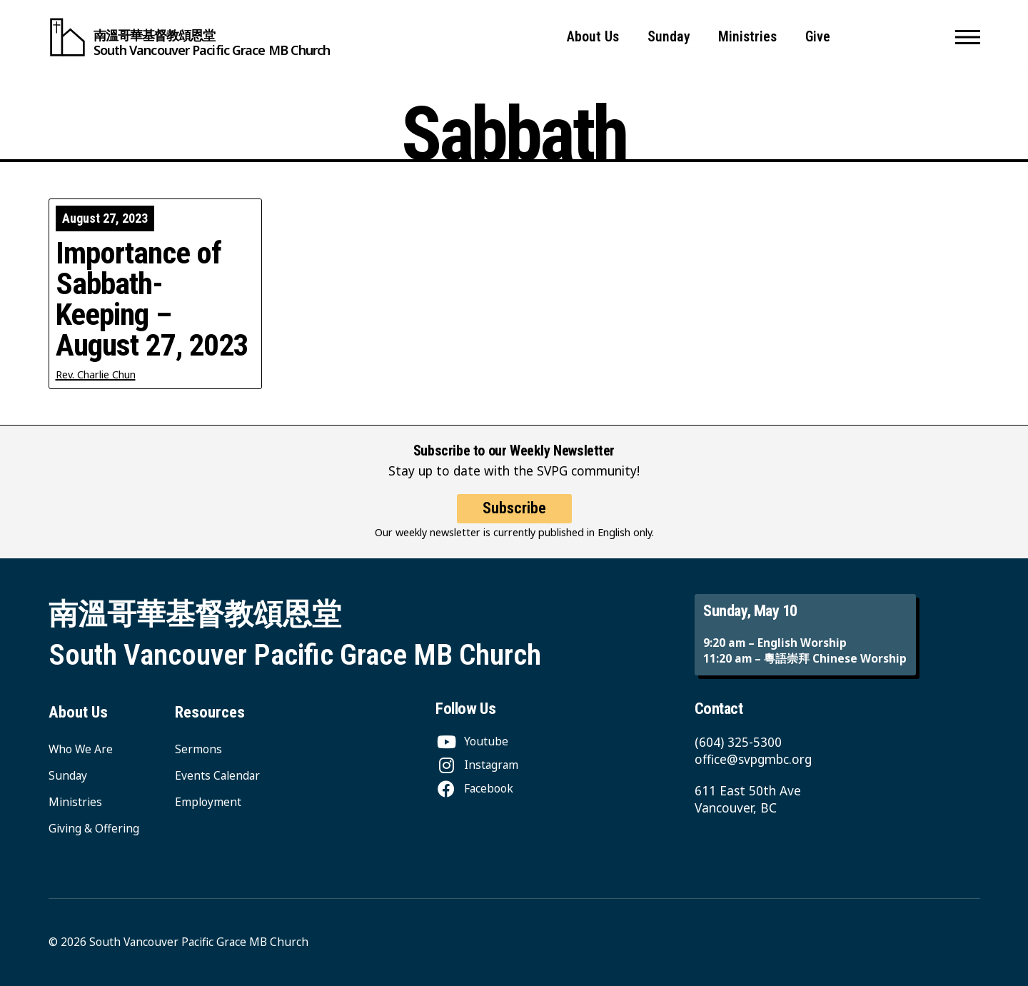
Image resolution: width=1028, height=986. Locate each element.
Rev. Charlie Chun (96, 374)
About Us (593, 37)
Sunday (668, 37)
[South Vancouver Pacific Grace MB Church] (190, 37)
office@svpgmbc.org (753, 759)
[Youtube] (471, 741)
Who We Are (81, 749)
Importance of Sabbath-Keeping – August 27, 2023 (152, 299)
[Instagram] (476, 765)
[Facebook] (474, 788)
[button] (967, 37)
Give (817, 37)
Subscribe (514, 508)
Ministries (747, 37)
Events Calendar (217, 775)
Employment (208, 802)
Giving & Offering (94, 828)
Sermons (198, 749)
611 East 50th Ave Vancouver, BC (748, 799)
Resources (210, 712)
